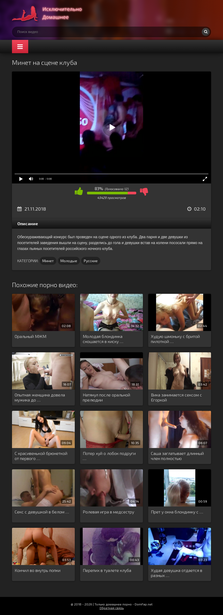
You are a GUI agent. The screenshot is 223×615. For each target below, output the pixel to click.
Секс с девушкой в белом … (42, 511)
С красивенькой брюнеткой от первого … (41, 456)
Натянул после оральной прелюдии (106, 397)
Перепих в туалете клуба (107, 570)
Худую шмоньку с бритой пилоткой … (175, 339)
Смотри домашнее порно (52, 13)
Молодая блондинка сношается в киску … (103, 339)
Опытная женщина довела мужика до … (40, 397)
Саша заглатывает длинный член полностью (177, 456)
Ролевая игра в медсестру (108, 511)
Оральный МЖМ (30, 336)
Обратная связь (112, 608)
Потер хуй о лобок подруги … (109, 456)
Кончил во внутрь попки (37, 570)
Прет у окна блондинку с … (177, 511)
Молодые (68, 260)
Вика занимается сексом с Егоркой (176, 397)
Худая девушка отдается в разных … (176, 573)
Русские (91, 260)
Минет (48, 260)
